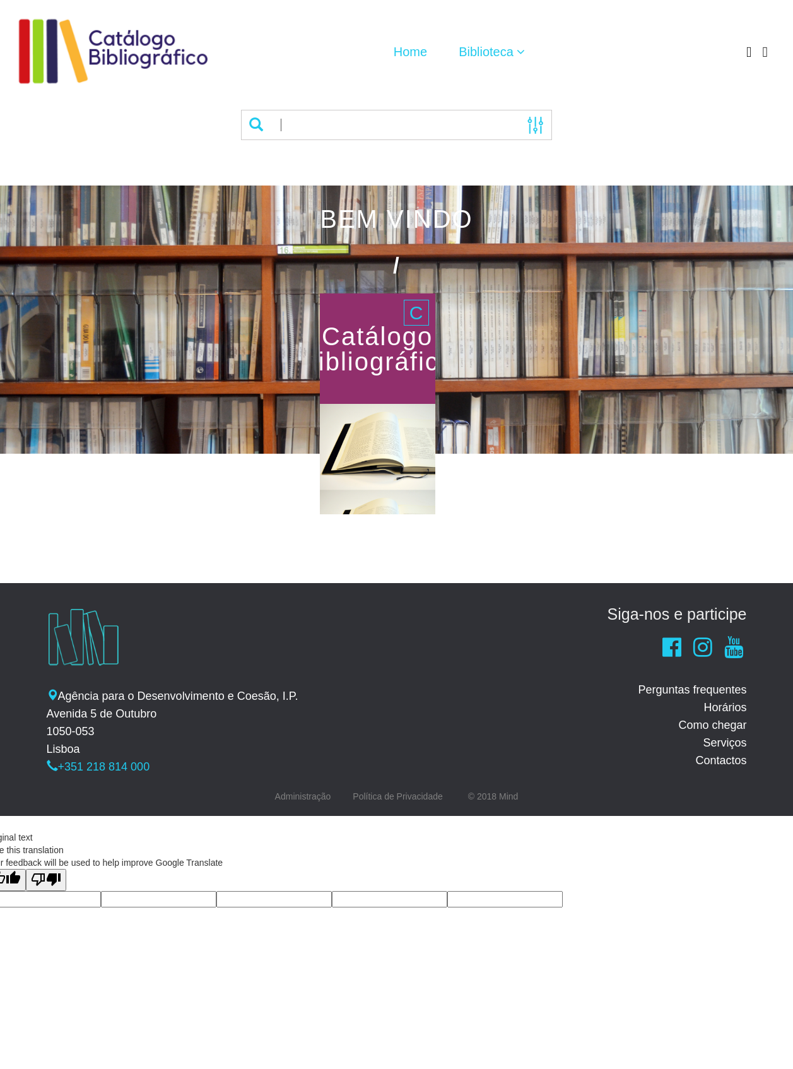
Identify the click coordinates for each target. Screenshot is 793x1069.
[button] (491, 52)
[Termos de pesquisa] (395, 124)
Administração (303, 796)
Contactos (720, 760)
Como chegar (712, 725)
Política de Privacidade (397, 796)
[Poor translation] (46, 880)
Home (410, 52)
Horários (724, 707)
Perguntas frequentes (692, 689)
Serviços (724, 742)
